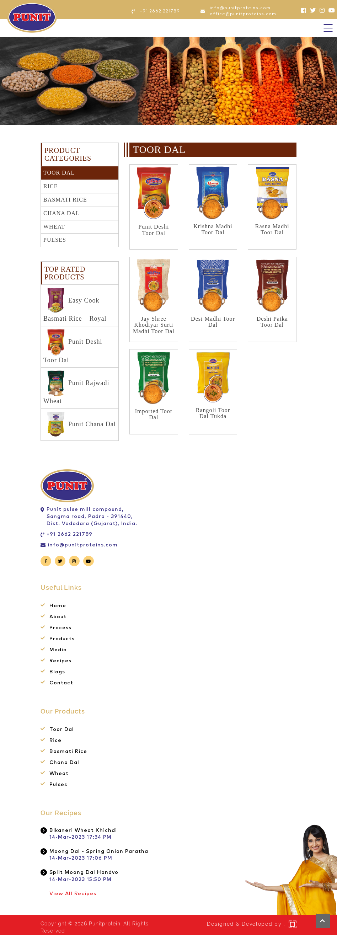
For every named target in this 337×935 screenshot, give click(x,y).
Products (62, 638)
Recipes (60, 660)
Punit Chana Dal (81, 424)
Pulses (54, 240)
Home (57, 605)
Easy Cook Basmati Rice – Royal (74, 305)
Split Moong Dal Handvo (83, 872)
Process (60, 627)
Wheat (54, 227)
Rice (50, 186)
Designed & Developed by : (246, 924)
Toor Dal (59, 173)
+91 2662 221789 (69, 534)
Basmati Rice (65, 200)
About (57, 616)
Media (58, 649)
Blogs (57, 671)
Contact (61, 682)
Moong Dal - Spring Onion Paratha (98, 851)
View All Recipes (72, 893)
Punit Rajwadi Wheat (76, 387)
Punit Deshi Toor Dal (72, 346)
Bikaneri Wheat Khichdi (83, 830)
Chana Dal (61, 213)
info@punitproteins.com (83, 545)
